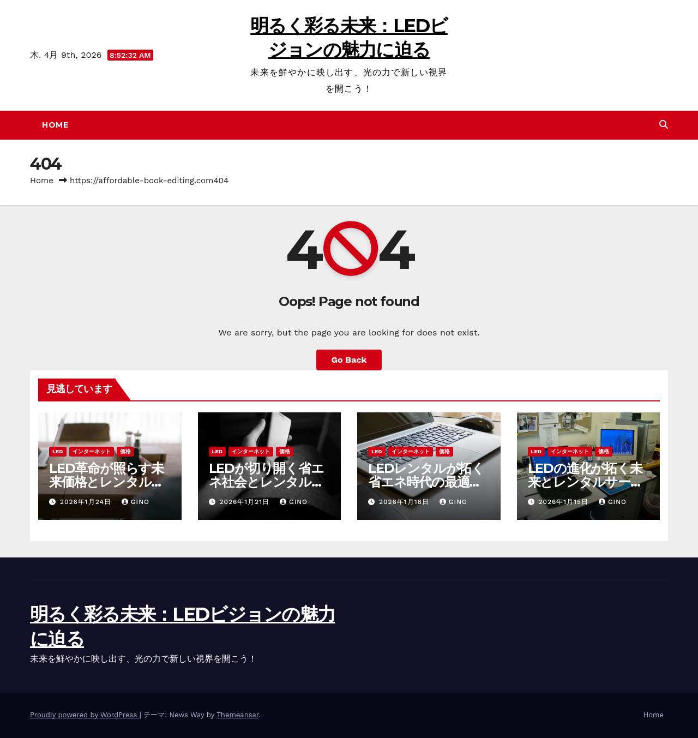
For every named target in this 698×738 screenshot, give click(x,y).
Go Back (349, 360)
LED (57, 451)
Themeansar (237, 715)
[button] (663, 124)
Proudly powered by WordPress (85, 715)
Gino (135, 502)
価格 (125, 451)
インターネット (92, 451)
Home (55, 125)
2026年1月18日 (405, 502)
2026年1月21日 (245, 502)
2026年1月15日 (564, 502)
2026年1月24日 (87, 502)
